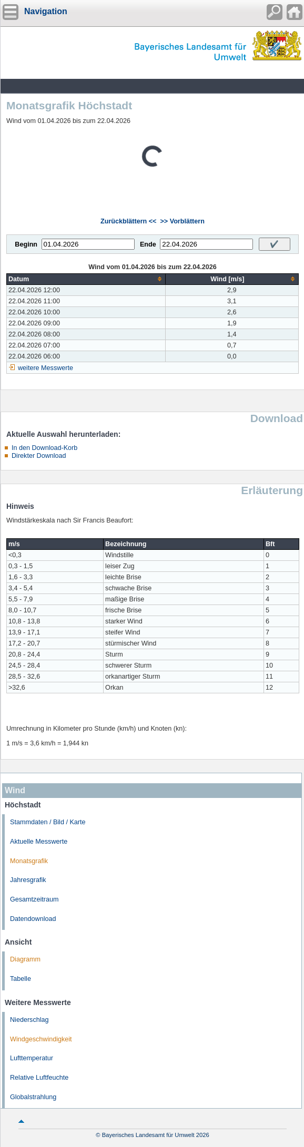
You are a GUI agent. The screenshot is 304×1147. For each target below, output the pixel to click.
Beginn (26, 244)
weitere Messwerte (45, 368)
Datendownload (33, 919)
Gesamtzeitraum (34, 899)
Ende (148, 244)
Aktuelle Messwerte (38, 841)
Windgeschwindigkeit (41, 1039)
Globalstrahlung (33, 1097)
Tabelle (20, 978)
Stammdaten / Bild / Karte (48, 822)
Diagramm (25, 959)
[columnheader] (86, 278)
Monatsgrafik (29, 861)
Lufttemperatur (31, 1058)
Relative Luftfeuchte (39, 1077)
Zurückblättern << (128, 221)
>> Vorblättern (182, 221)
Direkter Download (39, 455)
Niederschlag (29, 1019)
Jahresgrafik (28, 880)
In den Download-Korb (44, 448)
